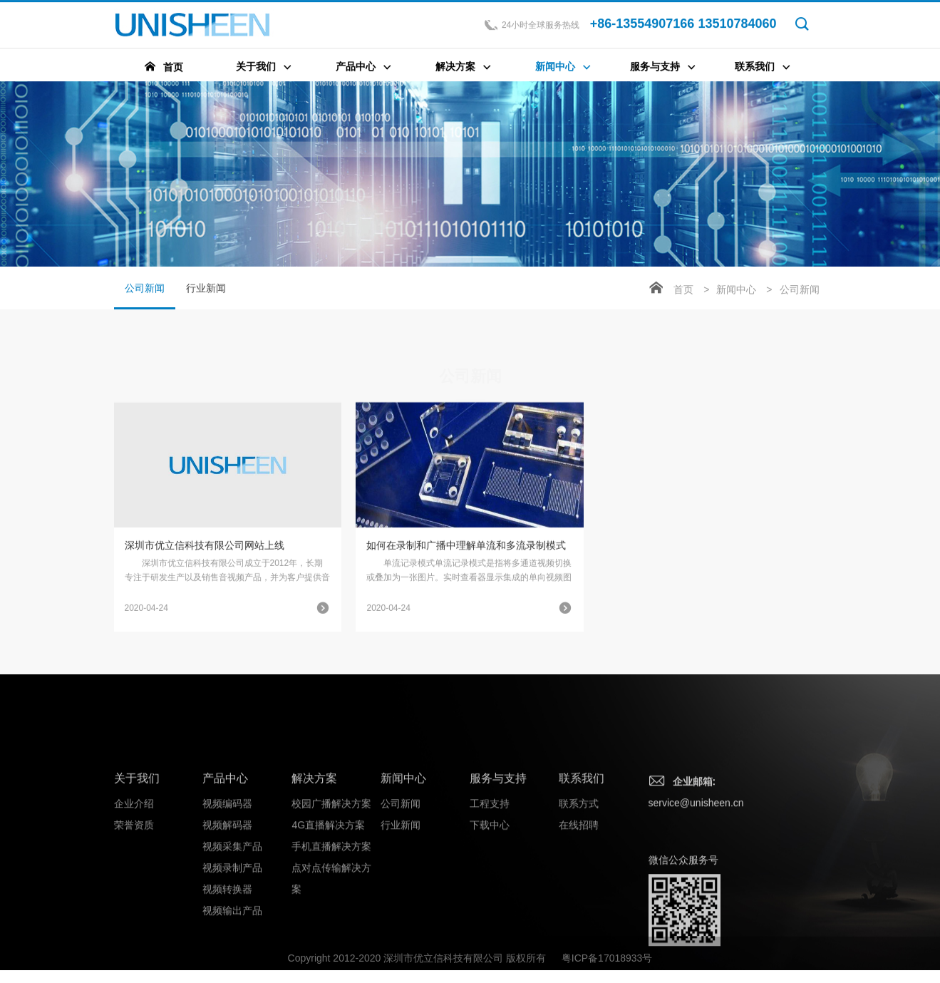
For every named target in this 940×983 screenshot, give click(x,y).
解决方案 (314, 856)
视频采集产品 (232, 924)
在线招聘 (579, 902)
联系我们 (581, 856)
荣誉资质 (134, 902)
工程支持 (490, 881)
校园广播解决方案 (331, 881)
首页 (683, 291)
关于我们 (137, 856)
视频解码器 (227, 902)
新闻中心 (736, 291)
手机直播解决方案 (331, 924)
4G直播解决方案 (328, 902)
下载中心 (490, 902)
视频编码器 (227, 881)
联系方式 (579, 881)
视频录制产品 (232, 945)
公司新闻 (144, 297)
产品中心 (225, 856)
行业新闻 (206, 289)
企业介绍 (134, 881)
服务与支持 (498, 856)
